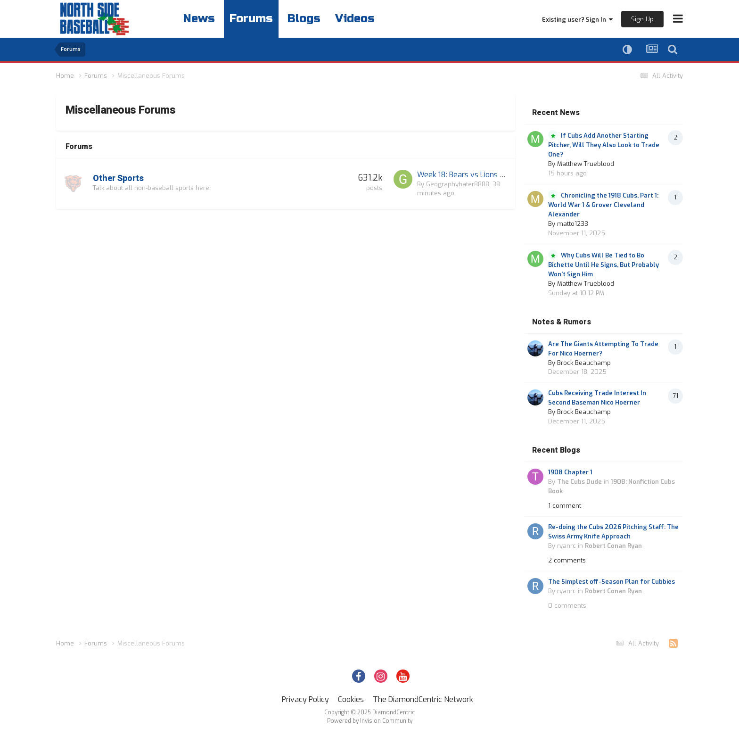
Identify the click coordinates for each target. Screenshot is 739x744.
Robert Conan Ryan (613, 546)
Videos (355, 18)
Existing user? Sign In (577, 20)
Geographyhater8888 (457, 184)
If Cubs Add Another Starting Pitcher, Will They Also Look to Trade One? (603, 145)
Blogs (303, 18)
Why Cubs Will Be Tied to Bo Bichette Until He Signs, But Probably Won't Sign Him (603, 264)
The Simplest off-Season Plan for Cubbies (611, 582)
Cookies (351, 699)
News (199, 18)
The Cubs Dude (579, 482)
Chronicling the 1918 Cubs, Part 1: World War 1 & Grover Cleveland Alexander (603, 204)
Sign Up (642, 19)
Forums (251, 18)
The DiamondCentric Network (423, 699)
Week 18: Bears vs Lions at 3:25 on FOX (483, 175)
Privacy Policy (305, 699)
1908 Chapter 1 (570, 472)
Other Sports (118, 178)
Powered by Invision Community (369, 721)
